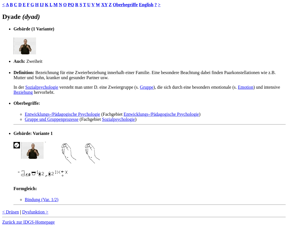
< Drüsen (10, 212)
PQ (71, 4)
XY (104, 4)
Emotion (245, 87)
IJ (42, 4)
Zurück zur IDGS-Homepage (28, 222)
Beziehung (23, 92)
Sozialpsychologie (41, 87)
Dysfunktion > (35, 212)
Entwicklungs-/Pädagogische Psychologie (62, 114)
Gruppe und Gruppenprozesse (51, 119)
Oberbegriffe (125, 4)
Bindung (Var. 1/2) (41, 199)
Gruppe (146, 87)
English (146, 4)
